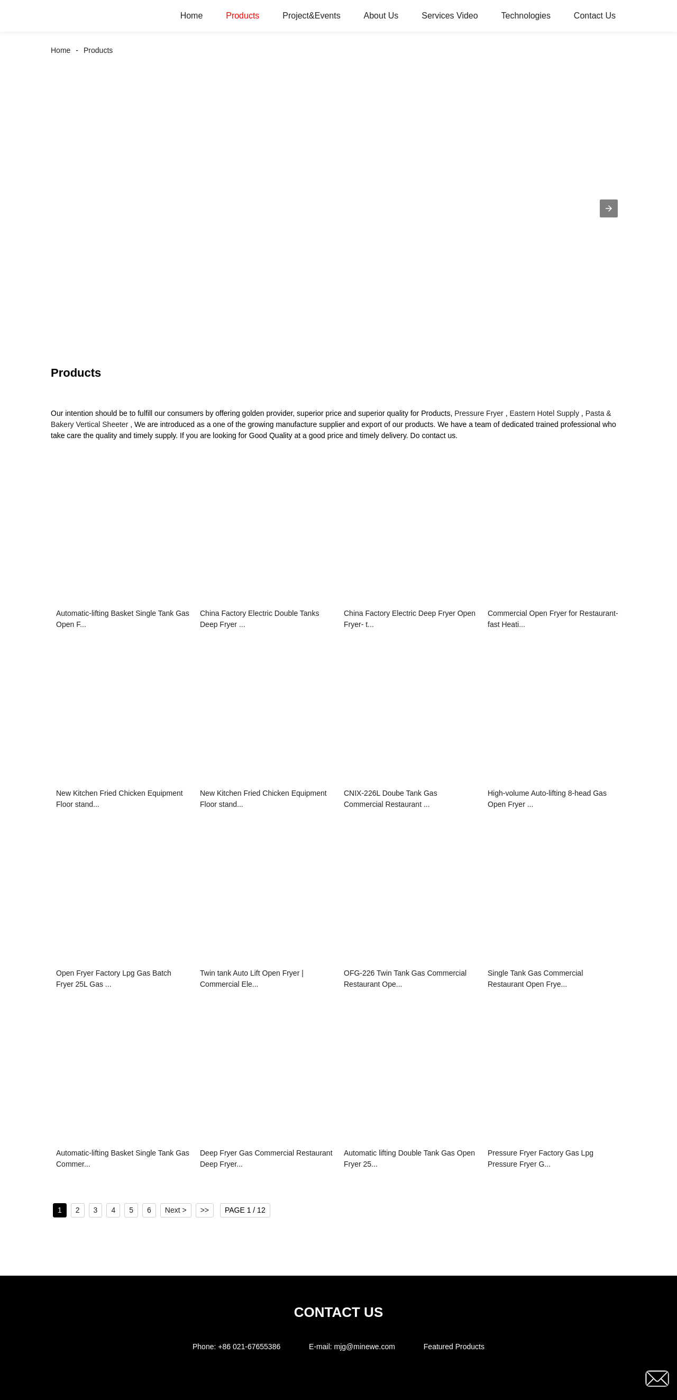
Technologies (526, 15)
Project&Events (311, 15)
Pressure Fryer (479, 413)
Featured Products (454, 1346)
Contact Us (595, 15)
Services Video (450, 15)
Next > (176, 1210)
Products (242, 15)
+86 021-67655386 (249, 1346)
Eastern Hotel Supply (544, 413)
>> (204, 1210)
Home (191, 15)
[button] (609, 208)
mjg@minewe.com (364, 1346)
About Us (381, 15)
